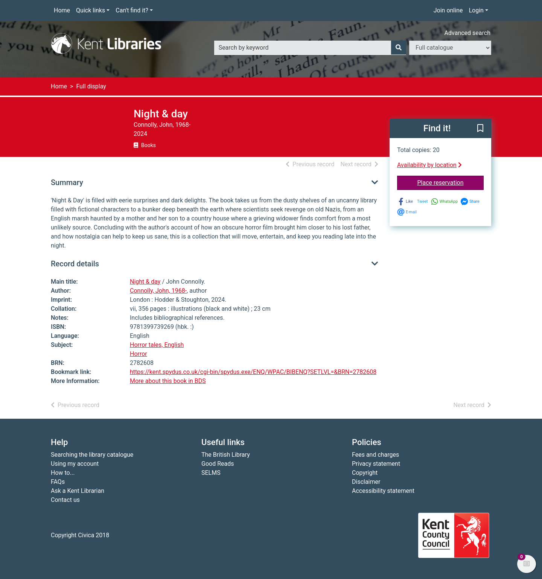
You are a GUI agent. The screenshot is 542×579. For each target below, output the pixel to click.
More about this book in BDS (168, 380)
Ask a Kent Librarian (77, 490)
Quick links (90, 10)
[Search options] (450, 48)
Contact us (65, 499)
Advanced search (467, 32)
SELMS (211, 472)
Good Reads (217, 463)
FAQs (58, 481)
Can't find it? (132, 10)
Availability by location (429, 165)
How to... (63, 472)
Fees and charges (375, 454)
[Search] (398, 48)
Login (476, 10)
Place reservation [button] (450, 182)
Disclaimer (366, 481)
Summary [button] (67, 182)
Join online (448, 10)
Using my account (75, 463)
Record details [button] (75, 263)
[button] (480, 129)
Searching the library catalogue (92, 454)
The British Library (225, 454)
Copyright (365, 472)
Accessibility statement (383, 490)
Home (62, 10)
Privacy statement (376, 463)
